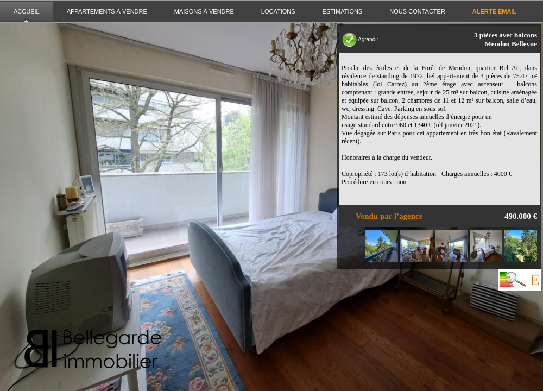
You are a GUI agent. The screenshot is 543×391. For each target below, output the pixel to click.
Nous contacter (417, 11)
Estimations (343, 11)
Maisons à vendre (204, 11)
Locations (278, 11)
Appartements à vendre (107, 11)
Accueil (27, 11)
